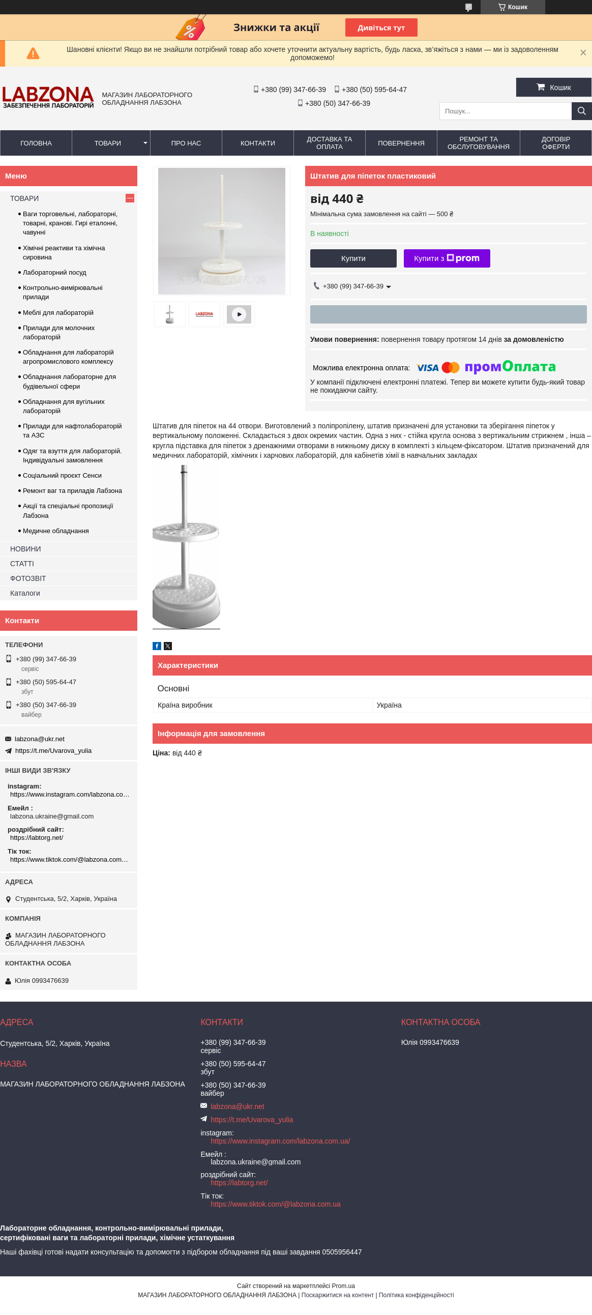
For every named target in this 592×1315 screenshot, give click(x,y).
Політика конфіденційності (416, 1295)
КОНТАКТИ (258, 143)
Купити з (447, 258)
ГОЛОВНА (36, 143)
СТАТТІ (22, 564)
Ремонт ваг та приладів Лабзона (72, 490)
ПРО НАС (186, 143)
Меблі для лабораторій (58, 312)
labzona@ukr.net (40, 739)
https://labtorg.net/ (36, 837)
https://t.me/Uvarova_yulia (53, 750)
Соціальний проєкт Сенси (62, 475)
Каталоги (25, 593)
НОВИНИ (25, 549)
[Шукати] (582, 111)
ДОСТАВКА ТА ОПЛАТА (329, 143)
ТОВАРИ (108, 143)
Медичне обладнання (56, 531)
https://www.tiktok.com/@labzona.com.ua (70, 859)
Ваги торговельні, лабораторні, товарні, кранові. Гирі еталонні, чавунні (70, 223)
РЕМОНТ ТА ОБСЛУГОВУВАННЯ (479, 143)
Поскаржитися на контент (338, 1295)
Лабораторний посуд (54, 272)
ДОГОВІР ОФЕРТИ (556, 143)
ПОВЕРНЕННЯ (401, 143)
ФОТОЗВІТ (28, 578)
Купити (353, 258)
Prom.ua (343, 1286)
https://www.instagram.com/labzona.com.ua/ (70, 794)
